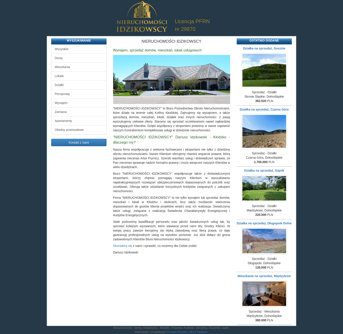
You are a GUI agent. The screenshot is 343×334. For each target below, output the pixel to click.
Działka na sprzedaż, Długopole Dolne (264, 223)
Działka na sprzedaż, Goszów (264, 48)
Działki (59, 85)
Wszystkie (61, 49)
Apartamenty (63, 121)
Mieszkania (62, 67)
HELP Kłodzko (198, 332)
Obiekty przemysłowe (69, 130)
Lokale (59, 76)
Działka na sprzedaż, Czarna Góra (264, 109)
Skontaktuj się (122, 246)
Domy (59, 58)
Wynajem (61, 103)
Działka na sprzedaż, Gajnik (264, 170)
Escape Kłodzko (177, 332)
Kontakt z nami (79, 142)
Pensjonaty (62, 94)
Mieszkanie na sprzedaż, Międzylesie (264, 276)
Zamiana (60, 112)
